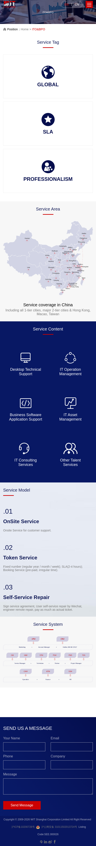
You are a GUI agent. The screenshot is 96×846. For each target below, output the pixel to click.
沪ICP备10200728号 (23, 826)
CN (77, 4)
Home (25, 29)
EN (66, 4)
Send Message (22, 805)
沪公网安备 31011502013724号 (56, 826)
